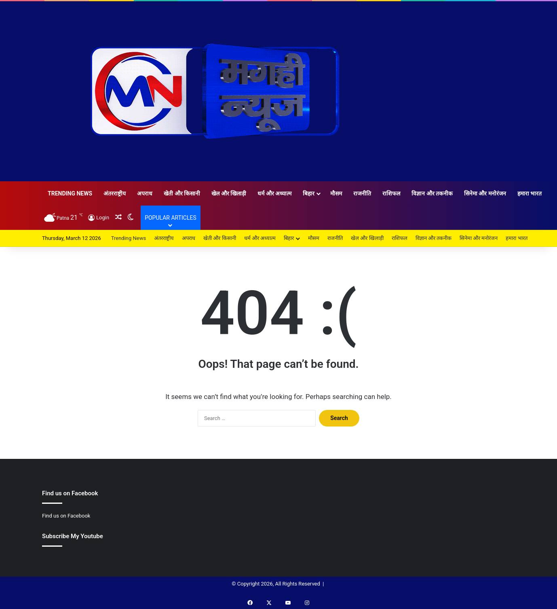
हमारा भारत (529, 193)
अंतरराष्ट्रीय (114, 193)
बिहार (308, 193)
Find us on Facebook (66, 516)
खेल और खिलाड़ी (228, 193)
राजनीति (362, 193)
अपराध (144, 193)
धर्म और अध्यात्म (274, 193)
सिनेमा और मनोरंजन (485, 193)
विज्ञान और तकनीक (432, 193)
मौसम (336, 193)
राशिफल (391, 193)
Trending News (70, 193)
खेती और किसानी (182, 193)
